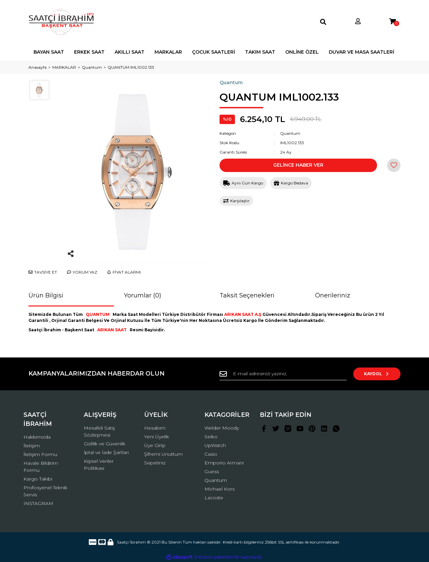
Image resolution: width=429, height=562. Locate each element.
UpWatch (215, 445)
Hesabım (155, 428)
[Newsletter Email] (285, 374)
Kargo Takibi (37, 479)
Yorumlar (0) (142, 295)
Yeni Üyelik (156, 437)
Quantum (231, 82)
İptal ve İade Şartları (106, 452)
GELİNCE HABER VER (298, 165)
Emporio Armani (224, 463)
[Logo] (61, 21)
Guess (211, 471)
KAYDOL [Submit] (379, 373)
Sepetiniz (155, 463)
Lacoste (213, 498)
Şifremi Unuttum (163, 454)
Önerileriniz (332, 295)
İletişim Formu (40, 454)
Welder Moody (221, 428)
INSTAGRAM (38, 503)
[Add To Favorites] (394, 165)
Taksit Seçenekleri (247, 295)
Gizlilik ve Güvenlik (104, 444)
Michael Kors (219, 489)
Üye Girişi (154, 445)
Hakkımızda (37, 437)
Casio (210, 454)
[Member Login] (358, 21)
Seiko (211, 437)
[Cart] (392, 21)
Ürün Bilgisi (45, 295)
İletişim (31, 446)
